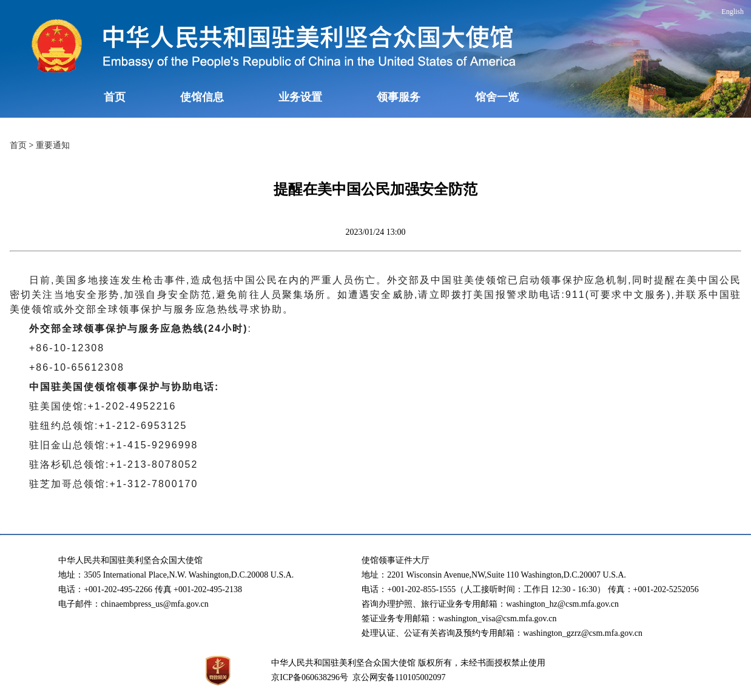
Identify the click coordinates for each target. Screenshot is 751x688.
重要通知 (53, 145)
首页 (115, 97)
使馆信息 (202, 97)
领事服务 (398, 97)
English (732, 11)
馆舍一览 (497, 97)
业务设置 (300, 97)
